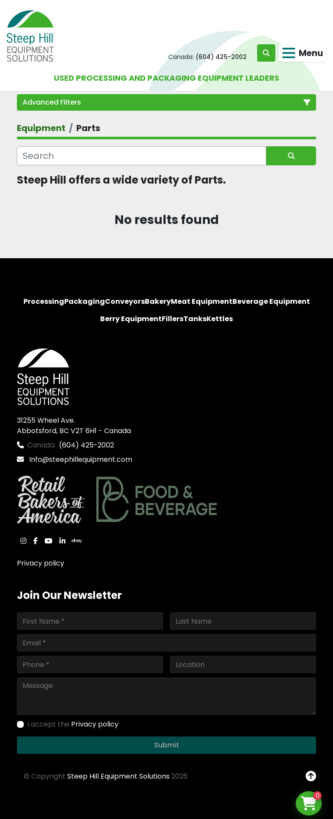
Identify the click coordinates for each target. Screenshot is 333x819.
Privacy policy (40, 563)
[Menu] (288, 53)
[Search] (141, 155)
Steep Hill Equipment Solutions (118, 776)
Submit (166, 745)
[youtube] (48, 540)
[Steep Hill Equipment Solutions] (43, 377)
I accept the (72, 724)
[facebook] (35, 540)
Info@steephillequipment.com (79, 459)
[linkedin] (62, 540)
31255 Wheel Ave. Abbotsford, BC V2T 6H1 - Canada (74, 425)
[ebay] (76, 540)
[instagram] (23, 540)
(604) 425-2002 (221, 57)
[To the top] (311, 776)
